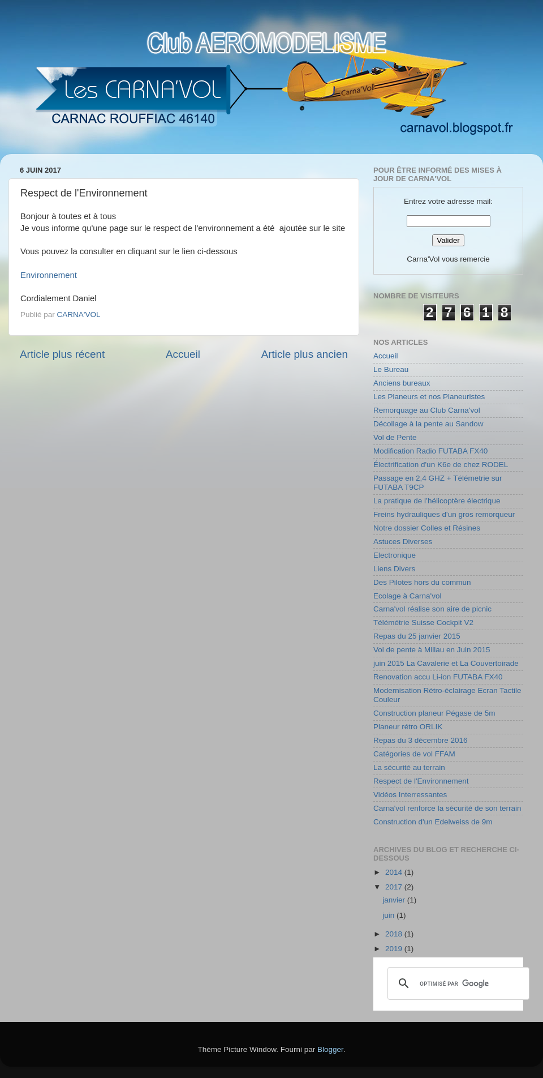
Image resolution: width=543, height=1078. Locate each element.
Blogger (330, 1049)
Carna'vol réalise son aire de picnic (432, 609)
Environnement (48, 275)
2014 (394, 872)
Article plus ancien (304, 354)
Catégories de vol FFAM (414, 754)
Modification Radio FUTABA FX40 (430, 451)
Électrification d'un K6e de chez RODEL (440, 464)
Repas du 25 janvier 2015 (416, 636)
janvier (394, 900)
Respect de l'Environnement (420, 781)
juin (389, 915)
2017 (394, 887)
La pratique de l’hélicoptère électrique (436, 501)
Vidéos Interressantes (410, 794)
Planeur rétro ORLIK (407, 726)
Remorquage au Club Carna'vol (426, 410)
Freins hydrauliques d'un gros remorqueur (444, 514)
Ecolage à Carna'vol (407, 596)
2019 (394, 948)
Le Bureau (390, 369)
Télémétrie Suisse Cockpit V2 (423, 622)
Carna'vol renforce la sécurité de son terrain (447, 808)
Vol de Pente (395, 437)
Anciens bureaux (401, 383)
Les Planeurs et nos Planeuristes (429, 396)
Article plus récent (62, 354)
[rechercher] (457, 983)
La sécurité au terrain (409, 767)
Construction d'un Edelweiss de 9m (432, 822)
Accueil (183, 354)
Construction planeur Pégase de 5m (434, 713)
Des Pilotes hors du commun (422, 582)
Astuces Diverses (402, 541)
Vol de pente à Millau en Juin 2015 (431, 649)
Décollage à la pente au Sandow (428, 424)
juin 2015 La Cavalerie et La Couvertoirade (446, 663)
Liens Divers (394, 568)
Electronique (394, 555)
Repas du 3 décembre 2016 (420, 740)
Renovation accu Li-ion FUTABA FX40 (438, 677)
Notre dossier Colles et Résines (426, 528)
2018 (394, 934)
